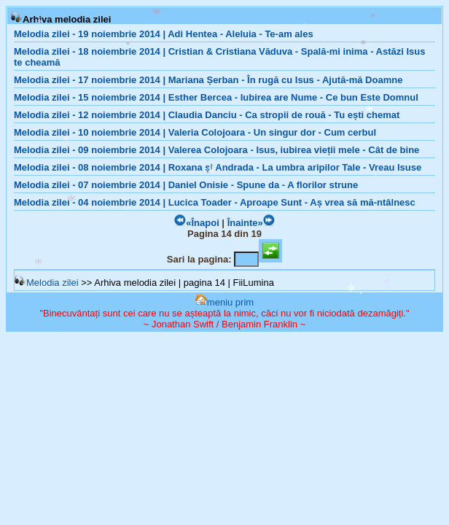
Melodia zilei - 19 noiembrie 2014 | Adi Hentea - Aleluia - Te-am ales (163, 33)
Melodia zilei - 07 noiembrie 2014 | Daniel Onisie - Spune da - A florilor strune (186, 184)
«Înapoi (196, 222)
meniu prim (224, 302)
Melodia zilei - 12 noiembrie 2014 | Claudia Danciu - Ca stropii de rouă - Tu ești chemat (206, 114)
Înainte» (251, 222)
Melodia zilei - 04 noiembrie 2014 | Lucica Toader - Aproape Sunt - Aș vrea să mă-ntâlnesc (214, 202)
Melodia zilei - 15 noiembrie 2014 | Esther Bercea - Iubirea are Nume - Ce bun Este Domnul (216, 97)
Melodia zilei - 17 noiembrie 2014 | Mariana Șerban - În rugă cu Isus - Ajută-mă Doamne (208, 79)
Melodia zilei (47, 282)
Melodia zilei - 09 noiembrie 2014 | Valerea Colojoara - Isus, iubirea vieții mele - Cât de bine (216, 149)
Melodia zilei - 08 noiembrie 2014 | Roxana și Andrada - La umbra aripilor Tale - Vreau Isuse (217, 167)
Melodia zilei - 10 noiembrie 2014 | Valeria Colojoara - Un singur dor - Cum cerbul (195, 132)
